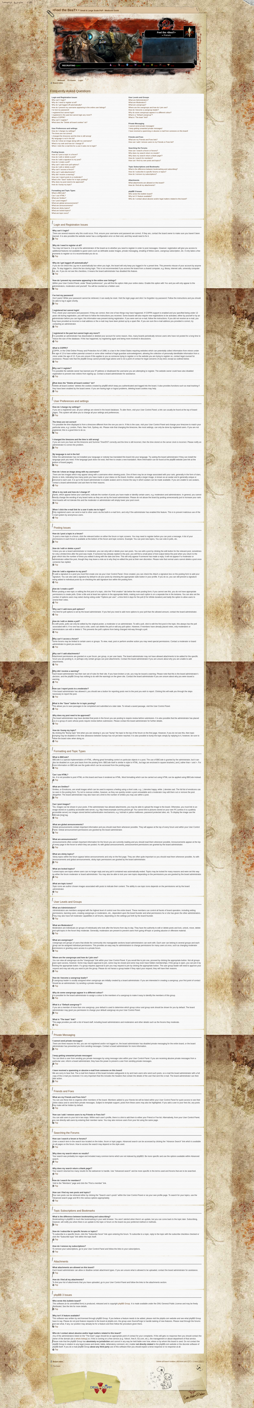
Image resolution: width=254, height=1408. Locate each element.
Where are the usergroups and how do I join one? (148, 107)
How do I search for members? (140, 158)
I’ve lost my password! (60, 110)
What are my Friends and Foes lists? (142, 140)
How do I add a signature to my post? (66, 160)
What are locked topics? (61, 210)
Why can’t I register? (60, 120)
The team (56, 1366)
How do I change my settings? (63, 131)
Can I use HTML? (59, 196)
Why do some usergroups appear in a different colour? (149, 112)
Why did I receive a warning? (63, 174)
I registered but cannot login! (63, 112)
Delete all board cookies (165, 1361)
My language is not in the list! (63, 138)
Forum (167, 35)
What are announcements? (62, 205)
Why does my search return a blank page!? (145, 156)
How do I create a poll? (61, 162)
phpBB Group (124, 1303)
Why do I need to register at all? (64, 102)
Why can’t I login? (59, 100)
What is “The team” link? (138, 117)
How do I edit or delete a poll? (63, 167)
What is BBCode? (59, 193)
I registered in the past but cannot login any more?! (72, 115)
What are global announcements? (65, 203)
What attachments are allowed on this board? (146, 183)
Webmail (61, 80)
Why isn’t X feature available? (140, 196)
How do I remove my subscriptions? (142, 174)
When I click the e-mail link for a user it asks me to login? (74, 146)
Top (56, 239)
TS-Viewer (71, 80)
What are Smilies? (59, 198)
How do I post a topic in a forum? (65, 154)
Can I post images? (59, 201)
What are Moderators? (137, 102)
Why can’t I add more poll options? (65, 165)
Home (7, 2)
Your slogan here (101, 1387)
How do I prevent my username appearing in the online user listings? (79, 107)
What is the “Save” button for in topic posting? (70, 179)
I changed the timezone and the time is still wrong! (71, 136)
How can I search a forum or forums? (143, 151)
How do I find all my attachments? (141, 185)
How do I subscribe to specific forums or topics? (147, 172)
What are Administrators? (138, 100)
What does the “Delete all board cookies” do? (69, 122)
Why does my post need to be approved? (68, 182)
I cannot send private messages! (141, 126)
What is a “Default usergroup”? (140, 115)
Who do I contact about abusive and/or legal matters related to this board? (157, 199)
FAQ (30, 2)
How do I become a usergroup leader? (143, 110)
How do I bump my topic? (62, 185)
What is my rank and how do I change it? (68, 143)
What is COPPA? (58, 117)
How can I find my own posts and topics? (144, 160)
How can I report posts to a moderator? (67, 177)
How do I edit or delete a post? (64, 157)
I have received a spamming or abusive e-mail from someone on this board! (158, 131)
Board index (58, 83)
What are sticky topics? (61, 208)
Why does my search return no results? (143, 153)
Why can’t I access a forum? (63, 169)
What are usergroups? (137, 105)
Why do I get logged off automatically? (67, 105)
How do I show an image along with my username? (72, 141)
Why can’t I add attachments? (63, 172)
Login (80, 80)
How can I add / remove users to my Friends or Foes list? (151, 142)
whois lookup (81, 1338)
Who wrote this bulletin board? (140, 194)
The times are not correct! (62, 133)
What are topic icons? (60, 213)
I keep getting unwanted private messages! (145, 128)
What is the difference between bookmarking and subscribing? (153, 169)
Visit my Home (194, 1397)
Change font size (18, 2)
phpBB (86, 1387)
